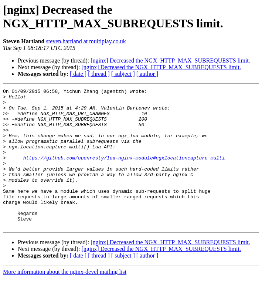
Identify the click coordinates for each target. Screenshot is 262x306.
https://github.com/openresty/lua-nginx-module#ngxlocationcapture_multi (124, 172)
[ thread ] (99, 74)
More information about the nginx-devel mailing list (64, 299)
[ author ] (147, 74)
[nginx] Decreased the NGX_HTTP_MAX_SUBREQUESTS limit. (170, 60)
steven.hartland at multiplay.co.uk (86, 41)
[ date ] (78, 74)
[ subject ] (123, 74)
